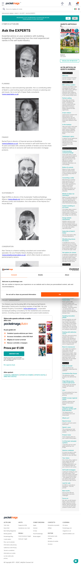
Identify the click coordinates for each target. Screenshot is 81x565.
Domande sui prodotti (53, 525)
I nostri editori (7, 539)
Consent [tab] (14, 275)
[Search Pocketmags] (4, 9)
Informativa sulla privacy (10, 545)
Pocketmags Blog (8, 536)
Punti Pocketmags (38, 533)
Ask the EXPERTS (30, 13)
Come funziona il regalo (24, 536)
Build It (16, 13)
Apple (34, 525)
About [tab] (67, 275)
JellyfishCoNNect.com (68, 533)
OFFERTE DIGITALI (40, 375)
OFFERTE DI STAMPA (26, 375)
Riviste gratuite (8, 533)
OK (60, 294)
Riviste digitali (36, 536)
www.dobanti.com (30, 308)
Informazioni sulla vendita (52, 537)
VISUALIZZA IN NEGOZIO (69, 61)
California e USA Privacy (10, 547)
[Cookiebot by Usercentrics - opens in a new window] (71, 269)
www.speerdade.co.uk (10, 94)
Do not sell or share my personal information (21, 294)
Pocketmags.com (67, 528)
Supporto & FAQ (22, 525)
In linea (35, 531)
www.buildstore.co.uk (10, 143)
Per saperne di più (9, 365)
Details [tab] (40, 275)
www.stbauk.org (14, 199)
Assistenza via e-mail (24, 528)
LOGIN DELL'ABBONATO (11, 375)
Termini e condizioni (9, 550)
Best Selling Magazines (10, 531)
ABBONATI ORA (14, 353)
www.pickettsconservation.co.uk (13, 255)
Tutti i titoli (6, 525)
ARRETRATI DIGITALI (10, 376)
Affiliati (50, 528)
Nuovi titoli (6, 528)
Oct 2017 (22, 13)
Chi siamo (65, 525)
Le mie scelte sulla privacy (8, 557)
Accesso (50, 544)
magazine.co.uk (67, 531)
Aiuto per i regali (22, 539)
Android (35, 528)
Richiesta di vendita (53, 541)
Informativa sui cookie (9, 553)
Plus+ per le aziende (9, 542)
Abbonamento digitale (7, 13)
